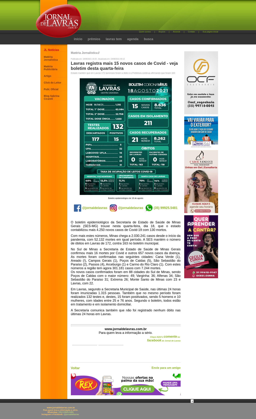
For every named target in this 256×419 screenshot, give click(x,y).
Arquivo (161, 32)
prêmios (94, 39)
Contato (191, 32)
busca (148, 39)
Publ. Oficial (51, 89)
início (78, 39)
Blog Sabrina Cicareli (51, 97)
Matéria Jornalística (51, 58)
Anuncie (176, 32)
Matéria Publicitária (50, 68)
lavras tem (114, 39)
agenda (133, 39)
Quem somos (145, 32)
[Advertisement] (147, 16)
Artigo (47, 76)
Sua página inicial (210, 32)
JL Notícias (51, 49)
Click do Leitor (52, 82)
